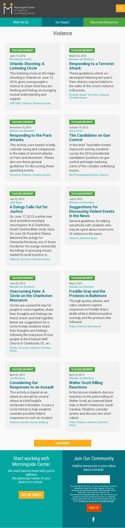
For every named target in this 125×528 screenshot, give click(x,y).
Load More (63, 443)
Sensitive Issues (42, 103)
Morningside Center (21, 59)
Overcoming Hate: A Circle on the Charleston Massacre (31, 295)
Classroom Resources (104, 22)
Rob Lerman (76, 130)
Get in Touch (31, 495)
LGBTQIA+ (15, 103)
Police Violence (77, 422)
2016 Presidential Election (83, 174)
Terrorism (92, 94)
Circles (13, 347)
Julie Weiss (16, 202)
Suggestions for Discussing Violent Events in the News (92, 211)
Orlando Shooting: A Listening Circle (27, 66)
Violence (27, 103)
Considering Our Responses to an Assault (32, 385)
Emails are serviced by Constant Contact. (96, 501)
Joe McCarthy (17, 378)
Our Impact (62, 22)
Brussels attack (77, 94)
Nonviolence (94, 326)
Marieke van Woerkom (81, 59)
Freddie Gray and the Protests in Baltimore (88, 293)
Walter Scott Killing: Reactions (86, 385)
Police (72, 326)
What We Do (20, 22)
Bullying (43, 422)
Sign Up (94, 507)
